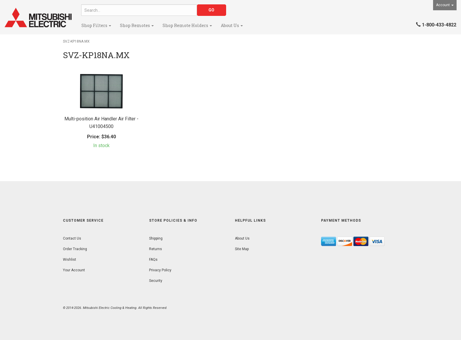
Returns (155, 249)
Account (445, 5)
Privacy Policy (160, 270)
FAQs (153, 259)
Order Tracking (75, 249)
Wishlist (69, 259)
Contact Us (72, 238)
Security (155, 281)
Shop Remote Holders (187, 25)
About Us (232, 25)
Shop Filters (96, 25)
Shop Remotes (137, 25)
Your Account (74, 270)
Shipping (156, 238)
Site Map (242, 249)
